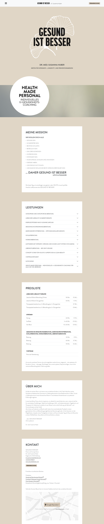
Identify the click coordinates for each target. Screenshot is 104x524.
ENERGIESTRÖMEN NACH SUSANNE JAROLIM (39, 222)
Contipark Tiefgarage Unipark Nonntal (36, 479)
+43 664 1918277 (30, 460)
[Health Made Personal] (29, 96)
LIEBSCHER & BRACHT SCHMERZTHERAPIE (39, 218)
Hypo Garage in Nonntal (32, 481)
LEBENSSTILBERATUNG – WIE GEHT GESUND (39, 248)
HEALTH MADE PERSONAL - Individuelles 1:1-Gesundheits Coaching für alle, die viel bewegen (49, 266)
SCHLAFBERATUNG (31, 235)
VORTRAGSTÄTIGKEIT (32, 257)
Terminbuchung (94, 3)
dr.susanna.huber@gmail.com (33, 458)
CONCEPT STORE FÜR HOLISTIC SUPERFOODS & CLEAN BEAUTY (45, 253)
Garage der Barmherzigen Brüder (35, 477)
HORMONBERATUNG (32, 240)
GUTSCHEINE (30, 261)
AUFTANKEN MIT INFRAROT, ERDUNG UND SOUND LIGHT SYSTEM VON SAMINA (50, 244)
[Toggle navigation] (6, 3)
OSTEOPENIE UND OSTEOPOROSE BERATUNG (40, 214)
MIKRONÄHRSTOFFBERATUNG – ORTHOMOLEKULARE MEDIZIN (45, 231)
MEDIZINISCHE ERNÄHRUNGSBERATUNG (38, 227)
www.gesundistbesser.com (32, 462)
